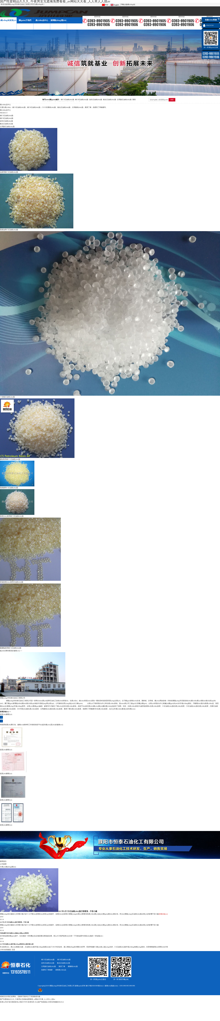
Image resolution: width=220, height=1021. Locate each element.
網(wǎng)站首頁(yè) (8, 20)
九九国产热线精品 (41, 1002)
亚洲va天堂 (4, 1002)
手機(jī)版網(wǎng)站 (127, 4)
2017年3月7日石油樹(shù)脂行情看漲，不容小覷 (14, 922)
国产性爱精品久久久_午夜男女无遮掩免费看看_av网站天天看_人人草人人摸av (27, 999)
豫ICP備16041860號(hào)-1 (95, 986)
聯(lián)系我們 (58, 26)
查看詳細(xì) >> (5, 712)
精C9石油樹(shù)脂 (81, 99)
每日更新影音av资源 (15, 1002)
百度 (13, 950)
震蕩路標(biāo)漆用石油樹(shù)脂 (11, 582)
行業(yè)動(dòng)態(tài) (8, 867)
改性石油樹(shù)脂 (95, 99)
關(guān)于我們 (25, 20)
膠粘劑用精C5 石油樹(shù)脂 (10, 459)
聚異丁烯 (62, 966)
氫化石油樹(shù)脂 (109, 99)
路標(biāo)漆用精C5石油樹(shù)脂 (11, 516)
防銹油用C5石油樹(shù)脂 (9, 230)
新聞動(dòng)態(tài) (58, 20)
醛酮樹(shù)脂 (73, 966)
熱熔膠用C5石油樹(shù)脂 (9, 488)
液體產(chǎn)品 (60, 970)
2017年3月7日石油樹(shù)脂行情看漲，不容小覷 (77, 911)
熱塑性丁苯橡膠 (46, 970)
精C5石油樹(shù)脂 (67, 99)
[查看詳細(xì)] (163, 914)
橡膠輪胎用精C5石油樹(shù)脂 (10, 648)
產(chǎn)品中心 (42, 20)
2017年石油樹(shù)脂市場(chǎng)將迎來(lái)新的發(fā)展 (16, 944)
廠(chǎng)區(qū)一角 (8, 26)
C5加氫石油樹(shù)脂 (7, 397)
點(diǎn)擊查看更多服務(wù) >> (11, 651)
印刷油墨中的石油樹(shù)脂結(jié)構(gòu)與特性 (14, 933)
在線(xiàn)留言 (42, 26)
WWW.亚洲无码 (28, 1002)
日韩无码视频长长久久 (56, 1002)
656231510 (209, 25)
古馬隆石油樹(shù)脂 (124, 99)
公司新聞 (3, 864)
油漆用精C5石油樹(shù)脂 (9, 172)
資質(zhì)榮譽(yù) (25, 26)
